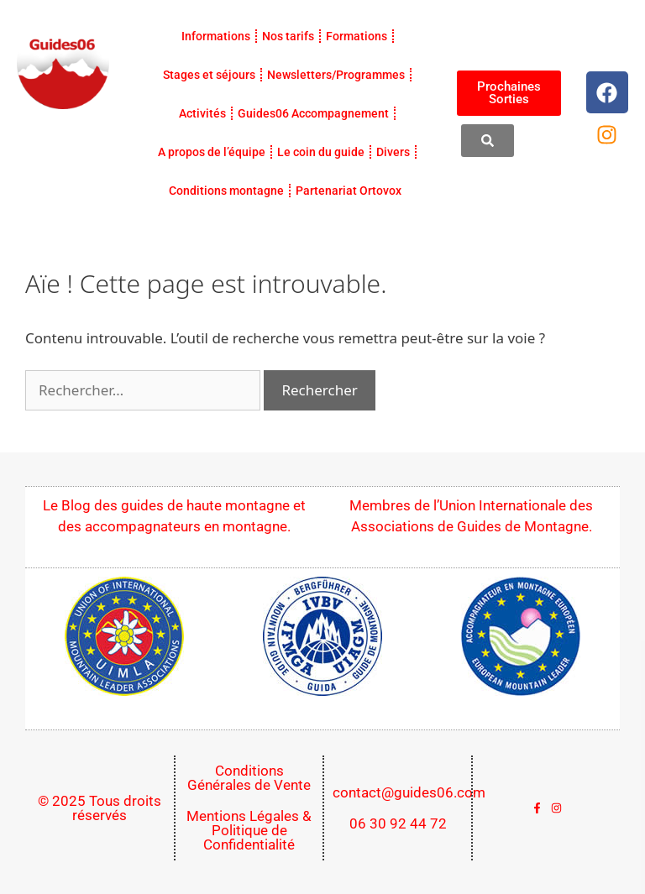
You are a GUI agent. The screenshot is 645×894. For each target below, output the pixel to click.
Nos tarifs (288, 36)
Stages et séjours (209, 74)
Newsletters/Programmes (336, 74)
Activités (202, 113)
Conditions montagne (226, 190)
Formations (356, 36)
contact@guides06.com (409, 792)
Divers (393, 152)
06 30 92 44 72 (398, 823)
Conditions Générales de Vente (249, 777)
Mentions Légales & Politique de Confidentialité (249, 830)
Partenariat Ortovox (348, 190)
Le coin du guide (320, 152)
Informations (215, 36)
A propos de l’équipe (211, 152)
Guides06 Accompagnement (313, 113)
